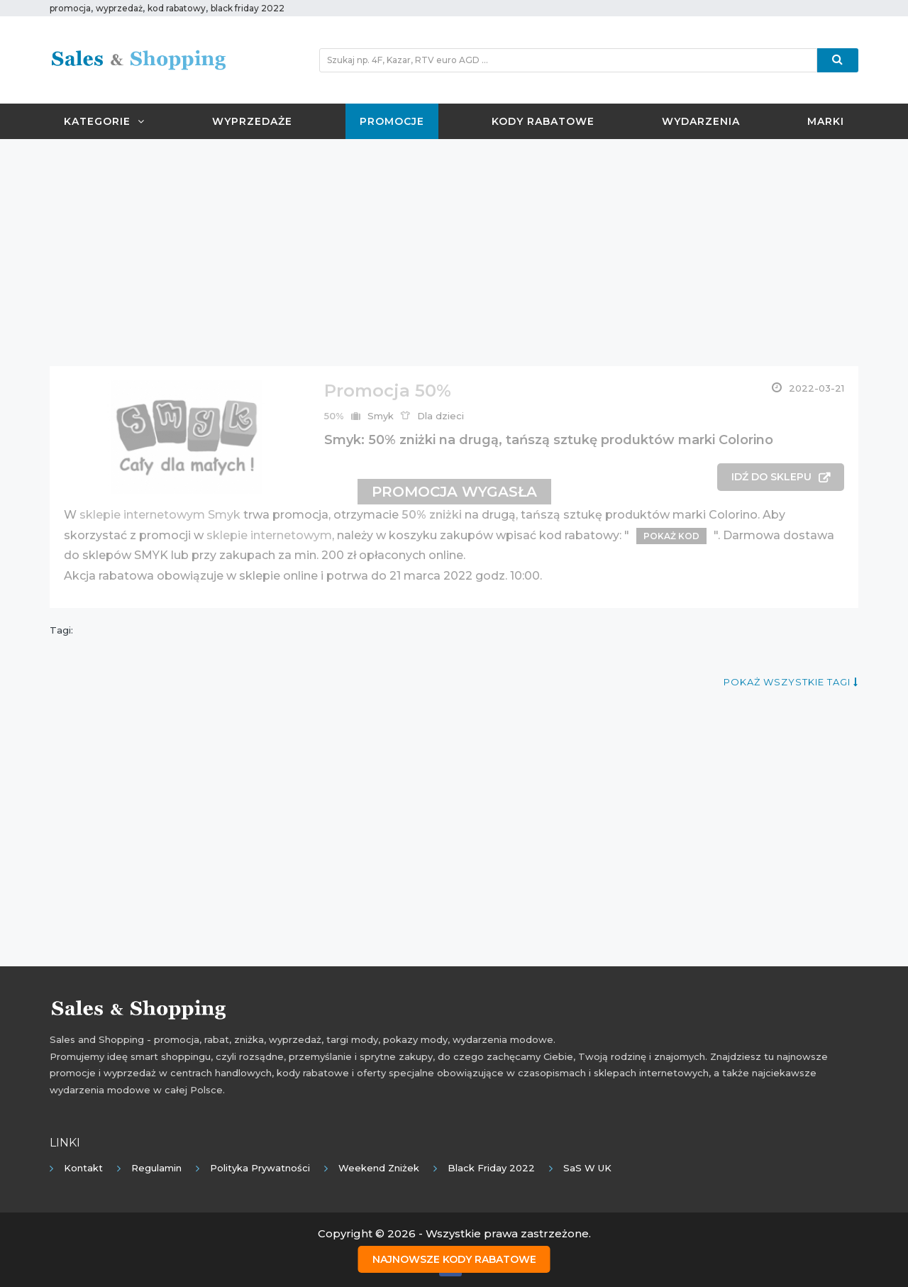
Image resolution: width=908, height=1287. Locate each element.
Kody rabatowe (543, 121)
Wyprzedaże (252, 121)
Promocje (392, 121)
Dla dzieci (440, 415)
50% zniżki (432, 514)
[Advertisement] (454, 252)
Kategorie (104, 121)
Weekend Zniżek (378, 1167)
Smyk (380, 415)
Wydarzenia (701, 121)
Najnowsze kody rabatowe (454, 1259)
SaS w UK (587, 1167)
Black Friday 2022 (491, 1167)
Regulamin (156, 1167)
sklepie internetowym (269, 535)
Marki (825, 121)
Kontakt (83, 1167)
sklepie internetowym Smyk (159, 514)
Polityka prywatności (260, 1167)
